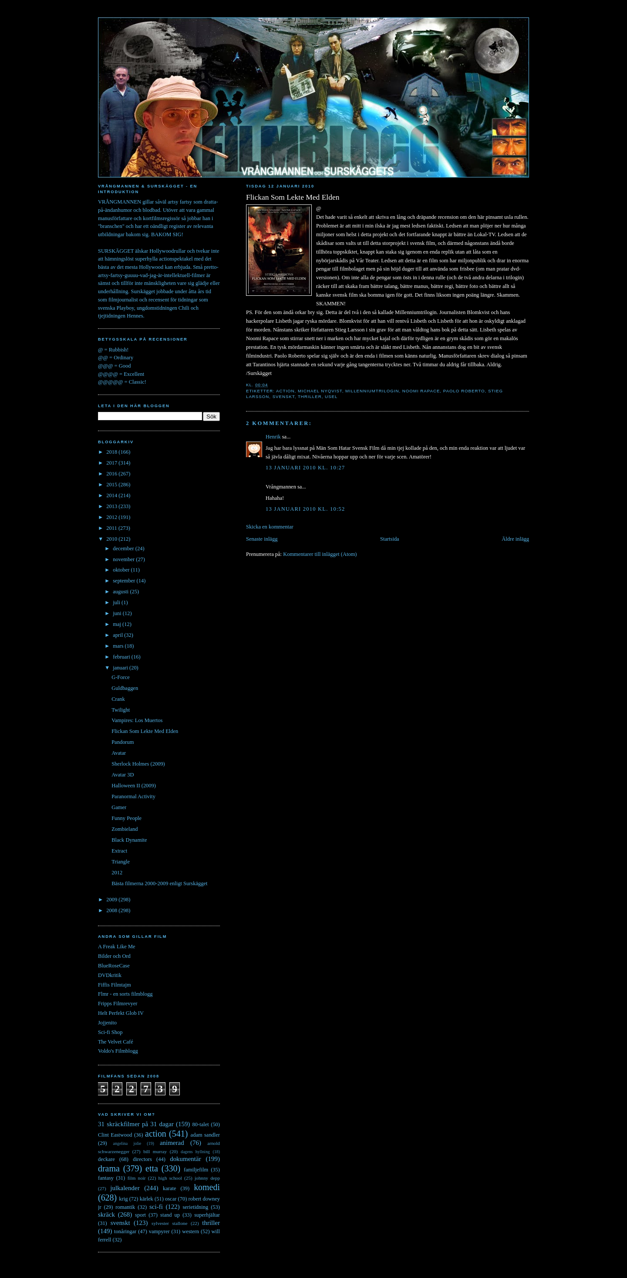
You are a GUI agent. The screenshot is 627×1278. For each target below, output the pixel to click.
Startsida (389, 539)
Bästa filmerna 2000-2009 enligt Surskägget (159, 883)
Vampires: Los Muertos (136, 720)
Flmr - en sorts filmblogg (125, 994)
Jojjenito (107, 1023)
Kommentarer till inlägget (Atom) (320, 554)
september (124, 581)
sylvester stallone (169, 1223)
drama (109, 1168)
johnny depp (207, 1178)
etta (151, 1168)
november (124, 559)
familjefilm (196, 1170)
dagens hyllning (195, 1151)
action (285, 390)
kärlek (146, 1199)
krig (123, 1199)
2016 (112, 474)
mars (119, 646)
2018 (112, 452)
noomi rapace (421, 390)
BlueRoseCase (114, 966)
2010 (112, 539)
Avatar (118, 753)
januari (121, 668)
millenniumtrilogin (372, 390)
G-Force (120, 677)
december (124, 548)
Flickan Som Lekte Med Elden (292, 197)
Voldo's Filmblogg (118, 1051)
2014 (112, 495)
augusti (121, 592)
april (118, 635)
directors (142, 1159)
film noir (137, 1178)
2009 (112, 900)
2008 (112, 910)
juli (117, 602)
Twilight (120, 710)
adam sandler (205, 1135)
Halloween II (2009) (133, 786)
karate (169, 1188)
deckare (106, 1159)
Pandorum (122, 742)
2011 (112, 528)
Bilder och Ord (114, 956)
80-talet (200, 1124)
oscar (170, 1199)
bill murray (155, 1151)
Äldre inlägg (515, 539)
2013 (112, 506)
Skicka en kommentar (269, 527)
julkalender (124, 1187)
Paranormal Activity (133, 796)
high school (170, 1178)
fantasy (106, 1178)
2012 (112, 517)
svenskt (284, 396)
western (190, 1231)
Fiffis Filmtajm (114, 985)
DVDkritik (109, 975)
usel (331, 396)
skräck (106, 1214)
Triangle (120, 862)
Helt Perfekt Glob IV (121, 1013)
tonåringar (125, 1231)
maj (117, 624)
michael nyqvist (320, 390)
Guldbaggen (124, 688)
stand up (170, 1215)
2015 (112, 485)
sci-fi (156, 1206)
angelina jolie (127, 1143)
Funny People (126, 818)
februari (122, 657)
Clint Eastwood (115, 1135)
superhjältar (207, 1215)
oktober (122, 570)
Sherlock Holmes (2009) (138, 764)
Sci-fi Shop (110, 1032)
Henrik (273, 437)
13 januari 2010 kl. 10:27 (305, 468)
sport (140, 1215)
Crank (118, 699)
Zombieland (124, 829)
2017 (112, 463)
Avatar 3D (122, 775)
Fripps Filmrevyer (117, 1003)
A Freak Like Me (116, 946)
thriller (310, 396)
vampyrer (159, 1231)
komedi (207, 1187)
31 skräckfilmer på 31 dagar (136, 1124)
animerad (172, 1142)
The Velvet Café (115, 1042)
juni (118, 613)
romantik (125, 1207)
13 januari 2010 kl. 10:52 (305, 509)
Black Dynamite (129, 840)
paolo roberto (464, 390)
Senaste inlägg (261, 539)
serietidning (195, 1207)
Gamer (118, 807)
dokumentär (185, 1158)
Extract (119, 851)
